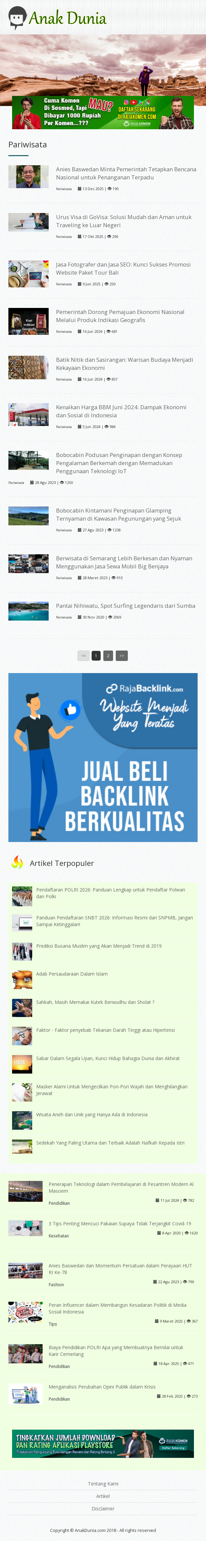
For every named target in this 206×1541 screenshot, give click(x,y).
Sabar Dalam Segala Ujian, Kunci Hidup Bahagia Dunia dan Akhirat (108, 1058)
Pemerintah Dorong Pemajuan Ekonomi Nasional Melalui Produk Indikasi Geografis (120, 316)
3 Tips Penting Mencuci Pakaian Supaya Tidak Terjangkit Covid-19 (120, 1223)
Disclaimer (103, 1508)
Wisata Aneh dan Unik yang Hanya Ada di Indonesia (92, 1114)
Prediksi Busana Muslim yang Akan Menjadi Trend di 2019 (99, 946)
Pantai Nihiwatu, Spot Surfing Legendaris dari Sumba (125, 605)
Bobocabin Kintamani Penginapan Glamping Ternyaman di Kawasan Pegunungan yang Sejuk (118, 514)
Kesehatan (59, 1235)
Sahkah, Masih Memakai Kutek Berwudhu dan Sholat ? (95, 1002)
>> (121, 656)
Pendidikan (59, 1203)
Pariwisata (64, 189)
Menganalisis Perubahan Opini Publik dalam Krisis (102, 1387)
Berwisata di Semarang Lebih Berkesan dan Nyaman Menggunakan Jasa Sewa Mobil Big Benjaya (124, 562)
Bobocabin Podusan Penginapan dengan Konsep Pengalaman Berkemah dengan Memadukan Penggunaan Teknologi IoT (119, 463)
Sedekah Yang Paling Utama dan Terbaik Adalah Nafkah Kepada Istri (110, 1143)
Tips (53, 1324)
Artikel (103, 1496)
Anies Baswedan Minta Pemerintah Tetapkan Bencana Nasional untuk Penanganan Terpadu (126, 173)
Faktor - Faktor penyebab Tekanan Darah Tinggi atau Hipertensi (105, 1030)
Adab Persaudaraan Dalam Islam (72, 974)
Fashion (56, 1284)
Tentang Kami (103, 1483)
